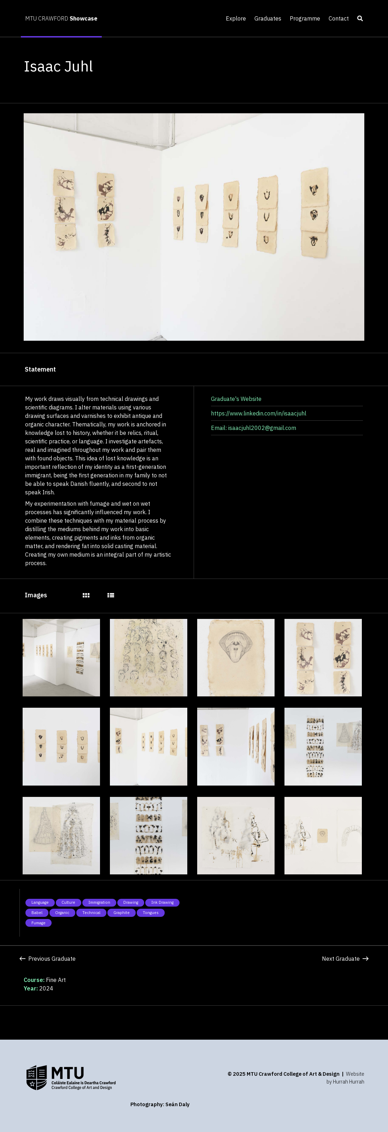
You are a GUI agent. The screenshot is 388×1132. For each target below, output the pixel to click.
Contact (339, 18)
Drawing (130, 902)
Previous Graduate (47, 958)
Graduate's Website (236, 398)
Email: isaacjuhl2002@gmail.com (253, 427)
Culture (68, 902)
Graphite (121, 912)
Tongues (151, 912)
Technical (91, 912)
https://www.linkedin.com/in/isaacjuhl (258, 413)
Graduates (267, 18)
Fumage (38, 922)
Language (40, 902)
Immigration (99, 902)
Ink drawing (162, 902)
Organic (62, 912)
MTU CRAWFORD (61, 18)
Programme (305, 18)
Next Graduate (345, 958)
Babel (36, 912)
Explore (236, 18)
